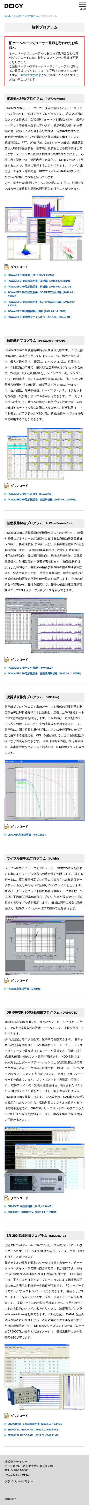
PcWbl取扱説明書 (25, 988)
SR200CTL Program (34, 1429)
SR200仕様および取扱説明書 (36, 1423)
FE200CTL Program (34, 1435)
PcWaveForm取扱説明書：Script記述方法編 (41, 303)
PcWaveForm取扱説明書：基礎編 (40, 280)
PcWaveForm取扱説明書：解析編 (41, 286)
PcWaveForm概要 (31, 275)
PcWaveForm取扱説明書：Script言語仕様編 (41, 294)
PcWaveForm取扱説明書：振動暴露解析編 (45, 673)
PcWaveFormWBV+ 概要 (31, 667)
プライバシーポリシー (19, 1481)
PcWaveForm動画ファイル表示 (40, 317)
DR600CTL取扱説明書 (31, 1206)
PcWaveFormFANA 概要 (31, 493)
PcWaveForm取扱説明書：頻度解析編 (42, 499)
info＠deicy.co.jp (31, 75)
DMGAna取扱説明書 (27, 834)
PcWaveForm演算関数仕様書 (38, 311)
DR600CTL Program (33, 1212)
